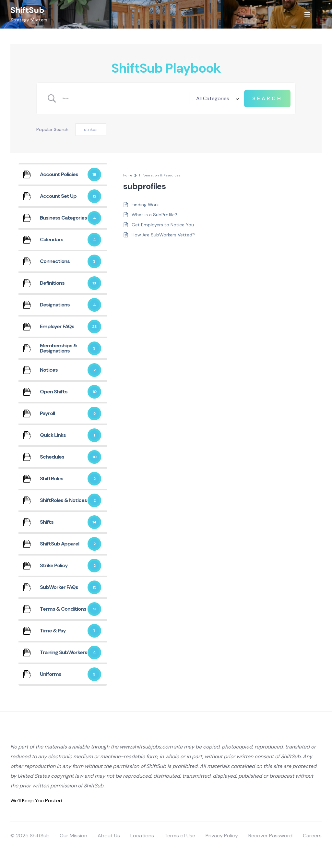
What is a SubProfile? (154, 215)
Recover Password (270, 835)
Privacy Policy (222, 835)
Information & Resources (159, 175)
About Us (109, 835)
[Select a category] (216, 98)
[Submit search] (267, 98)
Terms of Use (179, 835)
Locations (142, 835)
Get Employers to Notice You (163, 225)
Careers (312, 835)
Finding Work (145, 205)
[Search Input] (123, 99)
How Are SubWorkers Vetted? (163, 235)
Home (127, 175)
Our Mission (73, 835)
